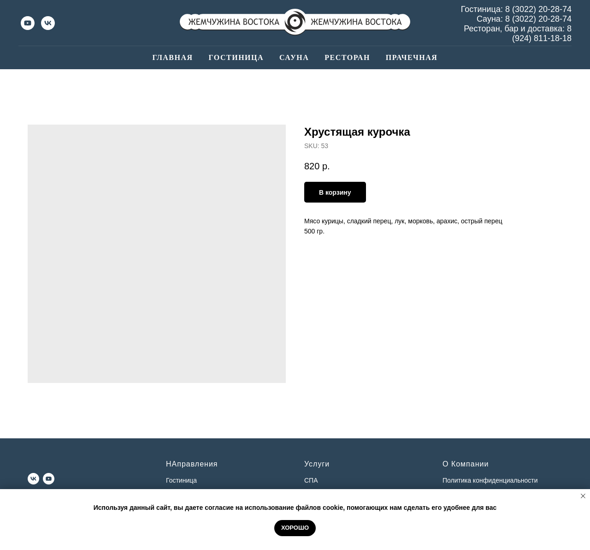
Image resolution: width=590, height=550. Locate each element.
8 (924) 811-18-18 (542, 33)
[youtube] (28, 23)
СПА (311, 480)
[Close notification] (583, 496)
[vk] (48, 23)
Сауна (294, 57)
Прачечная (412, 57)
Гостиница (236, 57)
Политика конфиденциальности (490, 480)
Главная (173, 57)
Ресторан (347, 57)
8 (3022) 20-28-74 (538, 9)
